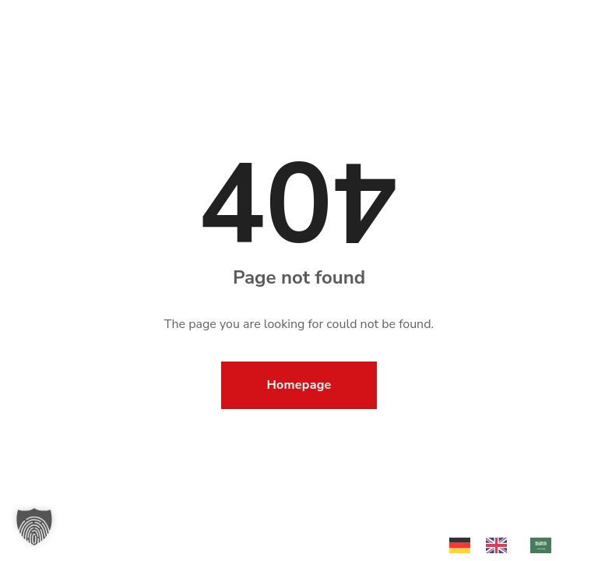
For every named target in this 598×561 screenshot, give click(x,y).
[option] (500, 545)
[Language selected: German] (508, 544)
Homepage (299, 384)
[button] (34, 526)
